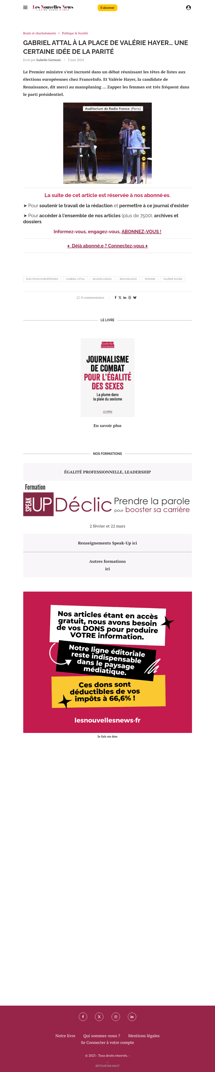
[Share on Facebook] (115, 297)
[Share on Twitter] (120, 297)
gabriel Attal (75, 279)
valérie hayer (172, 279)
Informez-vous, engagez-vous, (88, 231)
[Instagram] (116, 1017)
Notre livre (65, 1035)
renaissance (128, 279)
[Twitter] (99, 1017)
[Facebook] (83, 1017)
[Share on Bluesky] (134, 297)
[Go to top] (108, 1065)
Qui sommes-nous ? (101, 1035)
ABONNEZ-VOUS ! (141, 231)
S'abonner (107, 8)
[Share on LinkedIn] (124, 297)
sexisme (150, 279)
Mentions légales (144, 1035)
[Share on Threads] (129, 297)
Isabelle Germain (48, 60)
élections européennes (42, 279)
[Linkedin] (132, 1017)
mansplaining (102, 279)
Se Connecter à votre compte (107, 1042)
